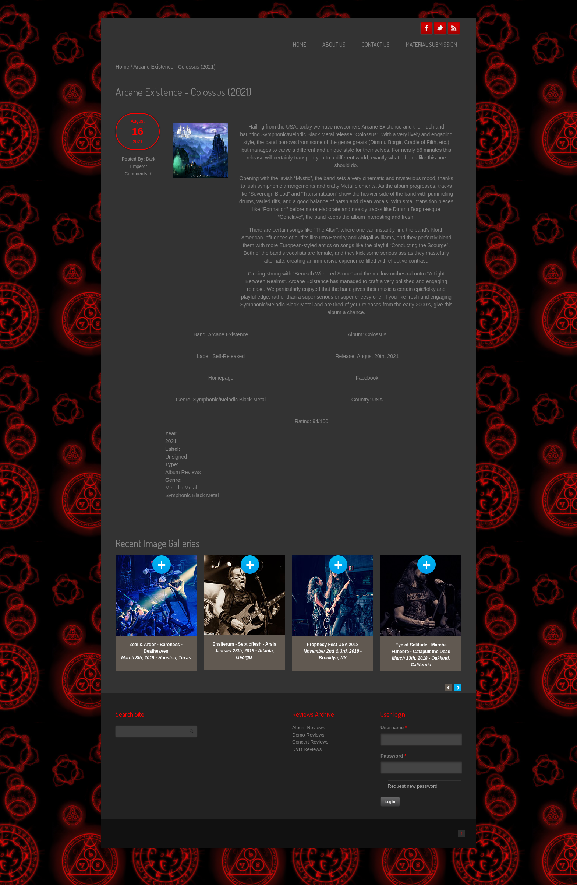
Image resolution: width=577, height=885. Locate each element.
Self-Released (228, 356)
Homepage (221, 378)
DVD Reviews (307, 749)
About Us (334, 44)
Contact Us (376, 44)
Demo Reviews (308, 735)
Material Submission (431, 44)
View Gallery (161, 564)
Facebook (426, 28)
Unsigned (176, 457)
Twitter (440, 28)
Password (393, 756)
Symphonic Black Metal (192, 495)
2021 (171, 441)
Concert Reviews (310, 742)
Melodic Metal (181, 488)
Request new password (413, 786)
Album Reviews (183, 472)
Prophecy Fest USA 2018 (333, 644)
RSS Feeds (454, 28)
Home (299, 44)
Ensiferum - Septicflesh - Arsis (244, 644)
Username (393, 727)
